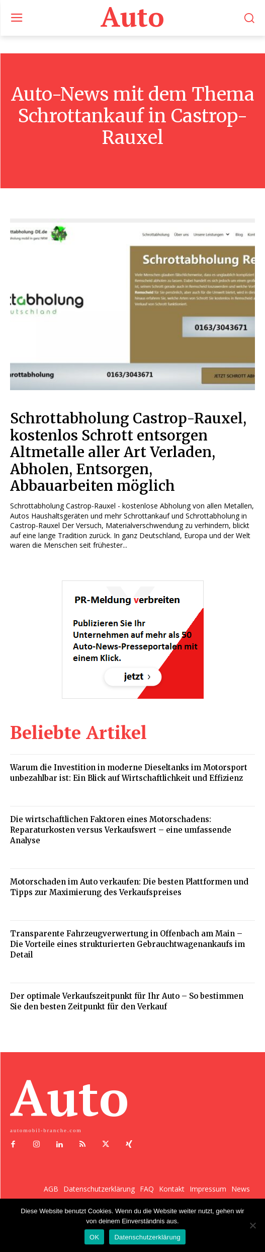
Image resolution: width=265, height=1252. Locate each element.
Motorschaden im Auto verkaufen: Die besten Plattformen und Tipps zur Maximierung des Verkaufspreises (129, 887)
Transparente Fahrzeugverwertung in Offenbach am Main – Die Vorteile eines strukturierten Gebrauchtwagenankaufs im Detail (127, 944)
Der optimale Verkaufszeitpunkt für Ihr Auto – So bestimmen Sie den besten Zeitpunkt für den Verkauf (126, 1001)
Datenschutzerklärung (147, 1237)
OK (94, 1237)
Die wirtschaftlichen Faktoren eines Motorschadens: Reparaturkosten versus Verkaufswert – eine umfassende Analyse (120, 830)
